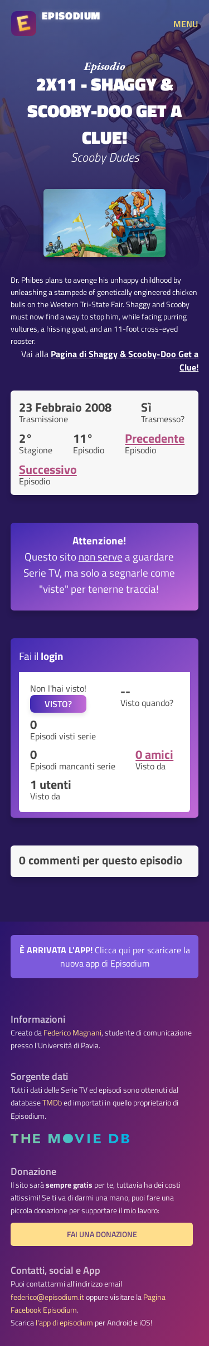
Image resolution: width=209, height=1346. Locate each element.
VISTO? (58, 703)
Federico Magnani (72, 1033)
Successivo (48, 469)
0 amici (154, 754)
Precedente (154, 438)
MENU (185, 24)
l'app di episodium (64, 1323)
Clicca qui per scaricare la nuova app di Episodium (105, 956)
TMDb (52, 1103)
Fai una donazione (102, 1234)
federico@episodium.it (47, 1297)
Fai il (41, 656)
